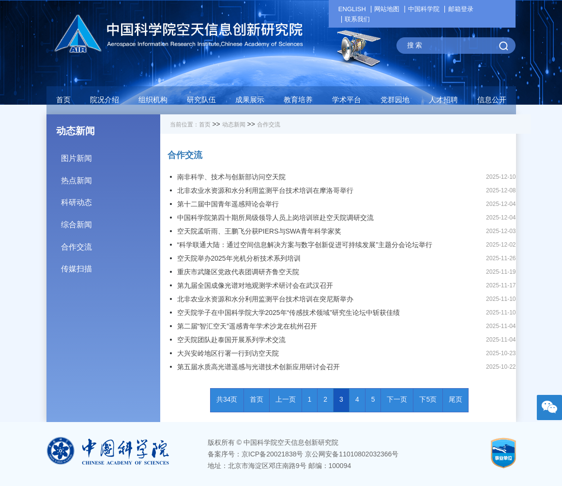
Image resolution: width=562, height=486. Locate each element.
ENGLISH (352, 9)
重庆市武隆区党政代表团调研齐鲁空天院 (238, 272)
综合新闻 (110, 221)
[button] (201, 102)
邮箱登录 (460, 9)
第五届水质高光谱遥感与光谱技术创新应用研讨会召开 (258, 367)
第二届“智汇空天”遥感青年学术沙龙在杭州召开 (247, 326)
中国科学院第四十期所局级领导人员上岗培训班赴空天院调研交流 (275, 217)
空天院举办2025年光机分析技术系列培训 (239, 258)
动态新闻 (233, 124)
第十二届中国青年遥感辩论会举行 (228, 204)
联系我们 (357, 19)
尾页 (455, 399)
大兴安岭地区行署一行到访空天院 (228, 353)
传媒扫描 (110, 265)
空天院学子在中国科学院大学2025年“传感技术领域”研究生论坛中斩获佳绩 (288, 312)
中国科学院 (424, 9)
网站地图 (386, 9)
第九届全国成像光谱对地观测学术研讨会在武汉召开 (255, 285)
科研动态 (110, 198)
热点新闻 (110, 177)
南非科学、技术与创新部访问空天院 (231, 177)
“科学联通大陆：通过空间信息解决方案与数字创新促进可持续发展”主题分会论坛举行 (304, 245)
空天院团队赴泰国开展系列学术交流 (231, 340)
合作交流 (110, 243)
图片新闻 (110, 154)
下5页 (428, 399)
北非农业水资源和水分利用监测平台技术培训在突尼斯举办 (265, 299)
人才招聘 (443, 99)
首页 (63, 99)
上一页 (285, 399)
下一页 (397, 399)
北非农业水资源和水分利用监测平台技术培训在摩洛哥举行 (265, 190)
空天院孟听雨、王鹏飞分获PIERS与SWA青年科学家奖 (259, 231)
